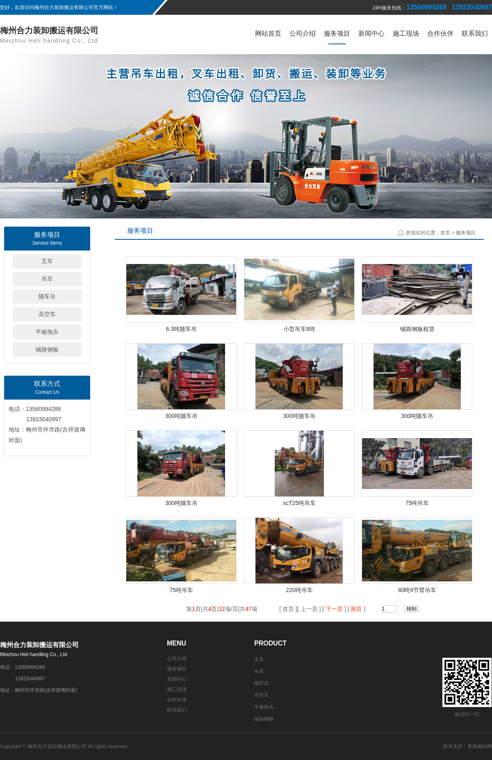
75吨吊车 (417, 503)
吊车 (47, 279)
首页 (445, 233)
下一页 (334, 609)
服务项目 (337, 33)
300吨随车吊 (181, 416)
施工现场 (406, 33)
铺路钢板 (47, 349)
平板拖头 (47, 331)
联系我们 (475, 33)
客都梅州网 (479, 746)
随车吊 (47, 296)
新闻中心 (371, 33)
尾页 (356, 609)
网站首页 (268, 33)
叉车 (47, 261)
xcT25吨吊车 (299, 503)
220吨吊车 (299, 590)
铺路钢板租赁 (417, 329)
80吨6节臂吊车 (417, 590)
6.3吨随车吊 (181, 329)
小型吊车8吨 (299, 329)
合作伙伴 (440, 33)
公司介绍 (302, 33)
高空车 (47, 314)
